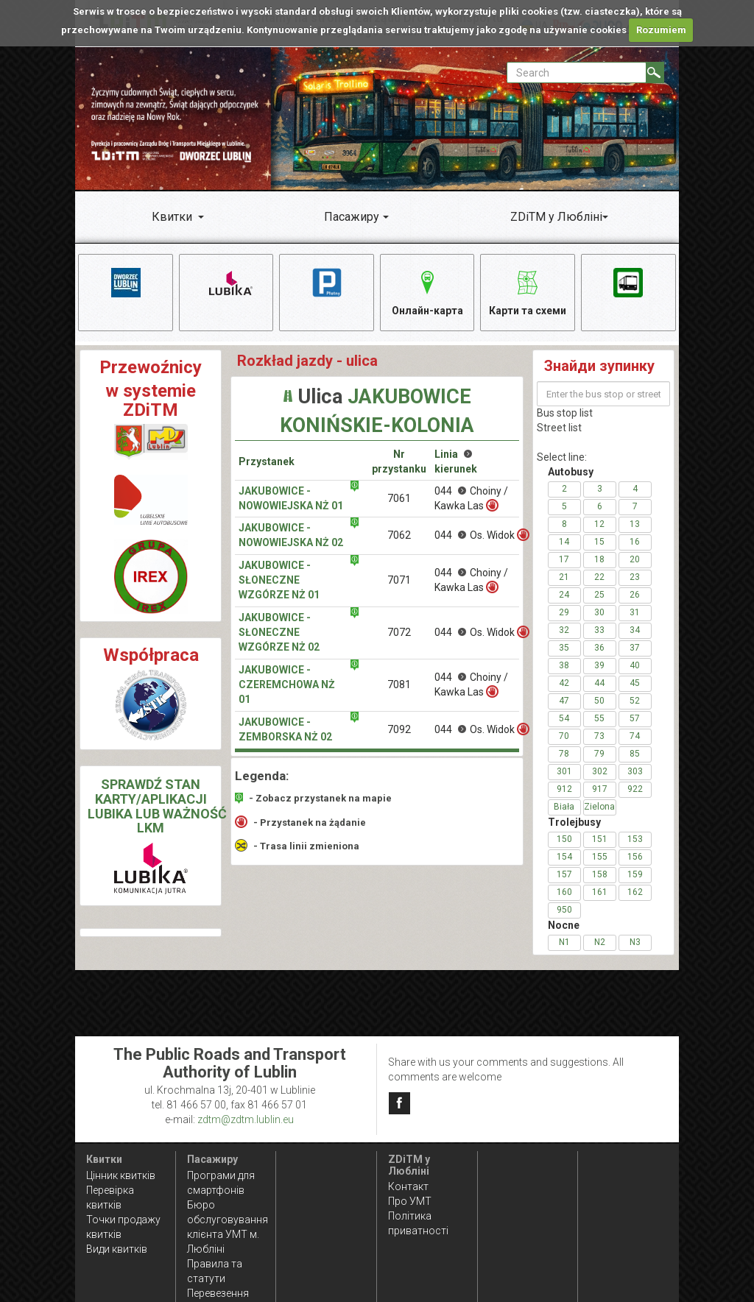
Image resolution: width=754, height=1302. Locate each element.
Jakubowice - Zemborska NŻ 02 (285, 731)
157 (564, 876)
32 (564, 631)
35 (564, 649)
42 (564, 684)
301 (564, 773)
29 (564, 614)
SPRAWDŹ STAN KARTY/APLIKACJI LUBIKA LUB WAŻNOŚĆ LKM (157, 806)
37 (635, 649)
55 (599, 720)
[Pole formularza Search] (576, 72)
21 (564, 578)
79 (599, 755)
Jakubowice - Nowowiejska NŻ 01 (291, 499)
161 (599, 893)
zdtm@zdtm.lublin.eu (245, 1119)
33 (599, 631)
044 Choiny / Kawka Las (471, 499)
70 (564, 737)
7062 (399, 536)
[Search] (655, 72)
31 (635, 614)
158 (599, 876)
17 (564, 561)
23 (635, 578)
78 (564, 755)
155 (599, 858)
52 (635, 702)
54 (564, 720)
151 (599, 840)
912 (564, 790)
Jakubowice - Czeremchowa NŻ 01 (287, 686)
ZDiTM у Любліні (556, 217)
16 (635, 543)
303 (635, 773)
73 (599, 737)
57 (635, 720)
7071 (399, 581)
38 (564, 667)
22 (599, 578)
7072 (399, 634)
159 (635, 876)
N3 (635, 943)
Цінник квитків (120, 1175)
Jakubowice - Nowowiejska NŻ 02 (291, 536)
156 (635, 858)
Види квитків (116, 1249)
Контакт (408, 1186)
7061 (399, 499)
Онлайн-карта (427, 291)
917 (599, 790)
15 (599, 543)
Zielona (599, 808)
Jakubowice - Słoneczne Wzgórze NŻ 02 (279, 633)
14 (564, 543)
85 (635, 755)
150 (564, 840)
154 (564, 858)
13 (635, 525)
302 (599, 773)
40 (635, 667)
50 (599, 702)
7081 (399, 686)
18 (599, 561)
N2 (599, 943)
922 (635, 790)
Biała (564, 808)
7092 (399, 730)
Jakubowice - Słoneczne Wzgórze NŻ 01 (279, 581)
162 (635, 893)
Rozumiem (661, 29)
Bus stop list (565, 414)
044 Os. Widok (476, 536)
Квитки (172, 217)
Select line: (562, 458)
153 (635, 840)
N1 (564, 943)
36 (599, 649)
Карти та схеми (527, 291)
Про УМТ (409, 1201)
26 (635, 596)
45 (635, 684)
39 (599, 667)
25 (599, 596)
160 (564, 893)
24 (564, 596)
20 (635, 561)
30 (599, 614)
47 (564, 702)
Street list (559, 429)
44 (599, 684)
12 (599, 525)
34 (635, 631)
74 (635, 737)
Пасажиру (351, 217)
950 (564, 911)
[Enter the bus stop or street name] (603, 395)
